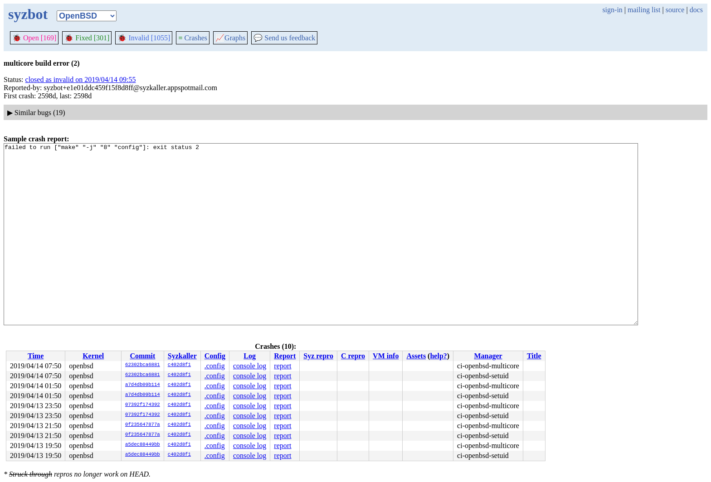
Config (215, 356)
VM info (386, 356)
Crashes (192, 38)
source (675, 10)
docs (696, 10)
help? (438, 356)
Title (534, 356)
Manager (488, 356)
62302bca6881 (142, 365)
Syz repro (318, 356)
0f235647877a (142, 425)
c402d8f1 (179, 365)
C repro (353, 356)
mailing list (644, 10)
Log (249, 356)
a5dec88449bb (142, 445)
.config (215, 366)
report (282, 366)
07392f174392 (142, 405)
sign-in (612, 10)
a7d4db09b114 (142, 385)
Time (36, 356)
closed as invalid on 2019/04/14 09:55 (80, 79)
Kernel (93, 356)
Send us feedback (284, 38)
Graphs (230, 38)
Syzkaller (182, 356)
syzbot (28, 14)
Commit (142, 356)
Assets (416, 356)
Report (285, 356)
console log (249, 366)
